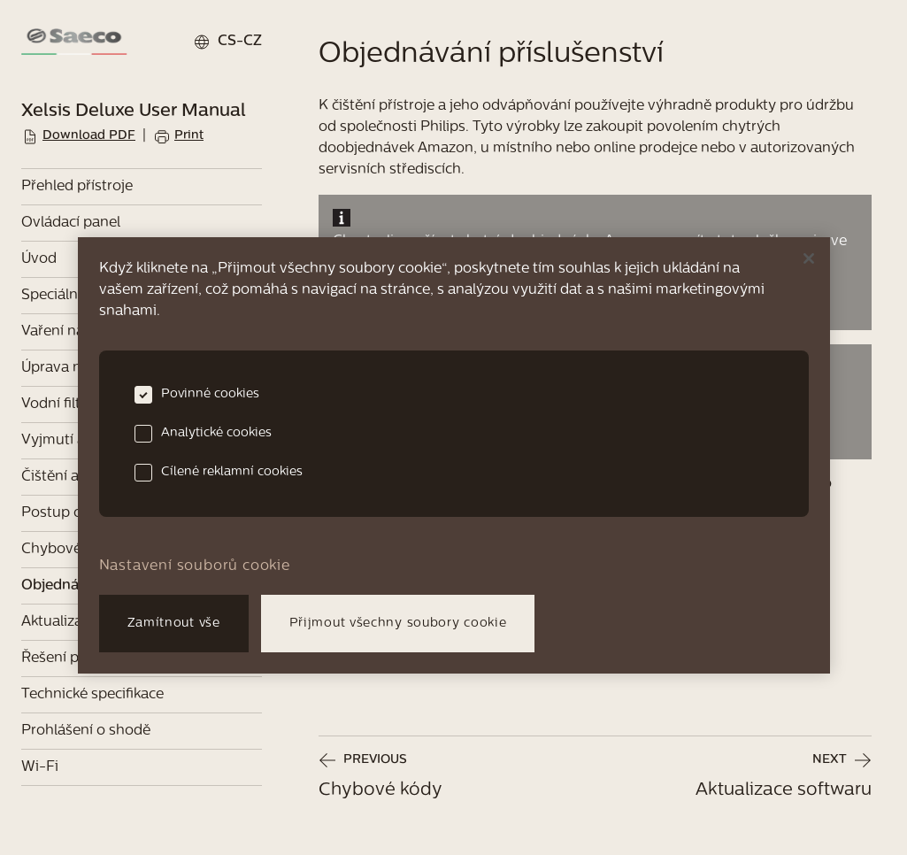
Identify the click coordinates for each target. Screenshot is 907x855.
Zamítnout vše (173, 623)
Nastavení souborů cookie (194, 566)
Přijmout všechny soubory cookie (398, 623)
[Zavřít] (808, 258)
